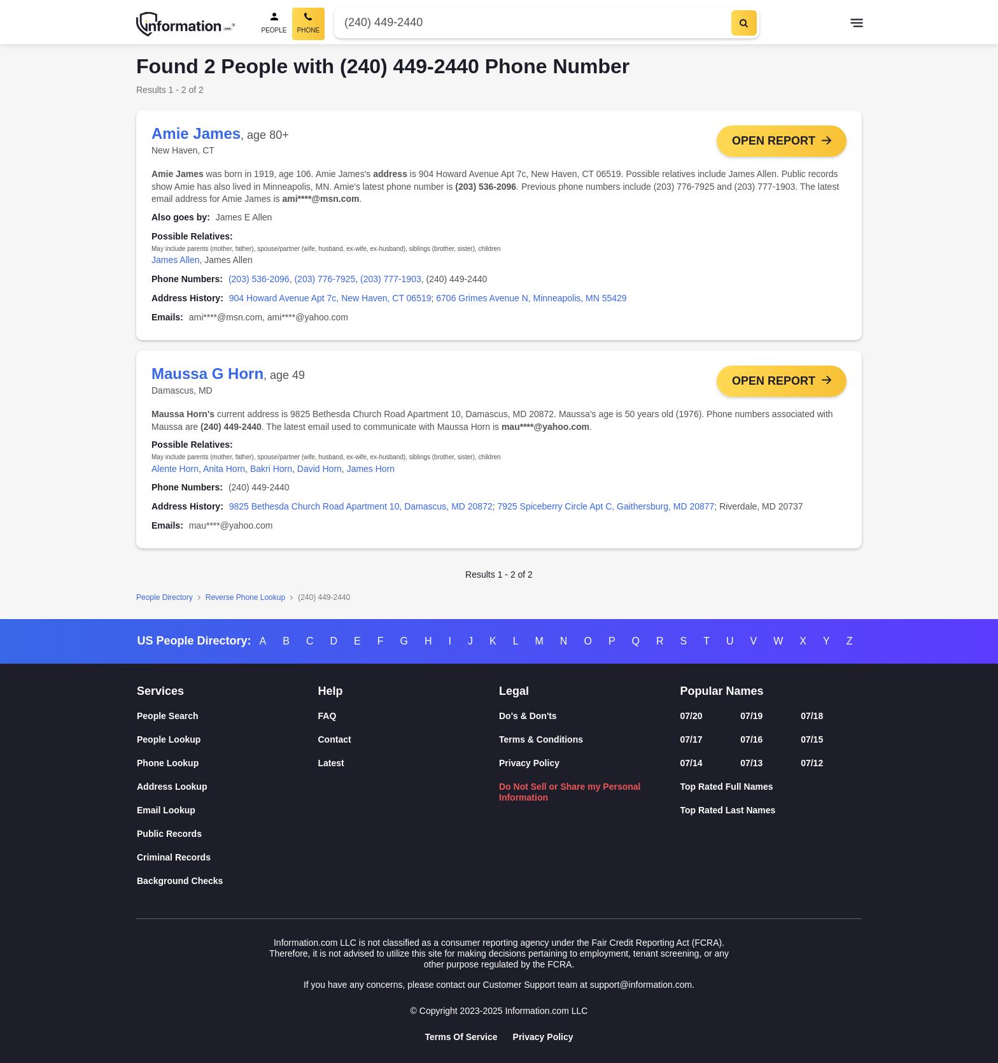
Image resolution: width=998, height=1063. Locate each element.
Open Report (773, 140)
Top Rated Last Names (728, 810)
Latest (331, 763)
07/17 (691, 739)
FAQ (327, 716)
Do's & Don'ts (528, 716)
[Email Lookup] (227, 810)
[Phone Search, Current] (308, 24)
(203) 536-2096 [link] (259, 279)
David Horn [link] (319, 469)
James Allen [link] (175, 260)
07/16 (751, 739)
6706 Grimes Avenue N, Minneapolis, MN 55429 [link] (531, 298)
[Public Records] (227, 834)
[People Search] (274, 24)
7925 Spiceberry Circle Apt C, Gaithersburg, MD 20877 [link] (606, 506)
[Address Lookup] (227, 786)
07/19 (751, 716)
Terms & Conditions (541, 739)
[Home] (186, 24)
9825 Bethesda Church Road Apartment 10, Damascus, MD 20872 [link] (361, 506)
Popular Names (722, 691)
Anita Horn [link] (224, 469)
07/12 (812, 763)
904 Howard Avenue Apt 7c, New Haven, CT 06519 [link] (330, 298)
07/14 (691, 763)
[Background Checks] (227, 881)
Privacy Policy (529, 763)
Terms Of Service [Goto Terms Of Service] (461, 1037)
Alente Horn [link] (175, 469)
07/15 (812, 739)
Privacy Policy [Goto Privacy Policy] (543, 1037)
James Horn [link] (371, 469)
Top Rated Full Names (726, 786)
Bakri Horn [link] (271, 469)
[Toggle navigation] (856, 24)
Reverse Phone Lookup (245, 597)
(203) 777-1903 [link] (390, 279)
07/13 (751, 763)
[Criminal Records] (227, 857)
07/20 (691, 716)
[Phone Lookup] (227, 763)
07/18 (812, 716)
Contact (334, 739)
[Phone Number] (531, 23)
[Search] (744, 23)
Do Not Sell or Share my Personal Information (570, 792)
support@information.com (641, 985)
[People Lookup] (227, 739)
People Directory (164, 597)
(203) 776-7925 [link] (324, 279)
